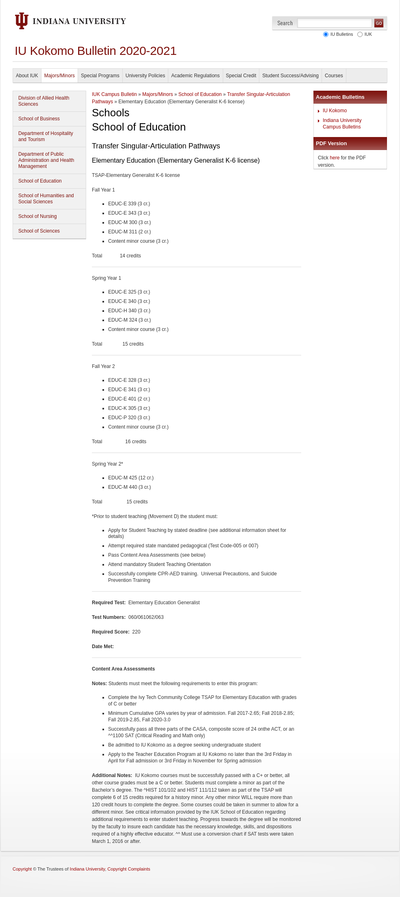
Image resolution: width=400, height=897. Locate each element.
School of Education (40, 181)
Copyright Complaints (128, 869)
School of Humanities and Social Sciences (46, 199)
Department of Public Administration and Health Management (46, 160)
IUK (367, 34)
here (334, 158)
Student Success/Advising (290, 75)
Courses (334, 75)
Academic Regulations (195, 75)
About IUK (27, 75)
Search (285, 23)
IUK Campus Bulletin (114, 94)
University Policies (145, 75)
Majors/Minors (59, 75)
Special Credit (241, 75)
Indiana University (87, 869)
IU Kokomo (335, 110)
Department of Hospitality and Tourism (45, 136)
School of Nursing (37, 216)
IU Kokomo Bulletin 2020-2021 (96, 50)
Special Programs (100, 75)
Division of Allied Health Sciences (43, 101)
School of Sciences (39, 231)
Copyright (22, 869)
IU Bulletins (340, 34)
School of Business (39, 119)
